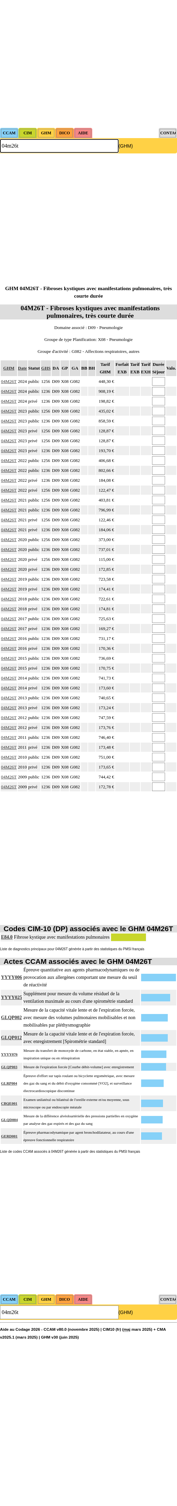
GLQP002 (11, 1017)
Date (22, 368)
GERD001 (9, 1136)
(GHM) (126, 146)
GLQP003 (9, 1067)
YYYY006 (11, 977)
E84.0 (7, 937)
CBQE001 (9, 1103)
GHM (9, 368)
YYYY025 (11, 997)
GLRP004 (9, 1083)
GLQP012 (11, 1037)
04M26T (9, 381)
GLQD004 (9, 1120)
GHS (46, 368)
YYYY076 (9, 1054)
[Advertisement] (64, 64)
